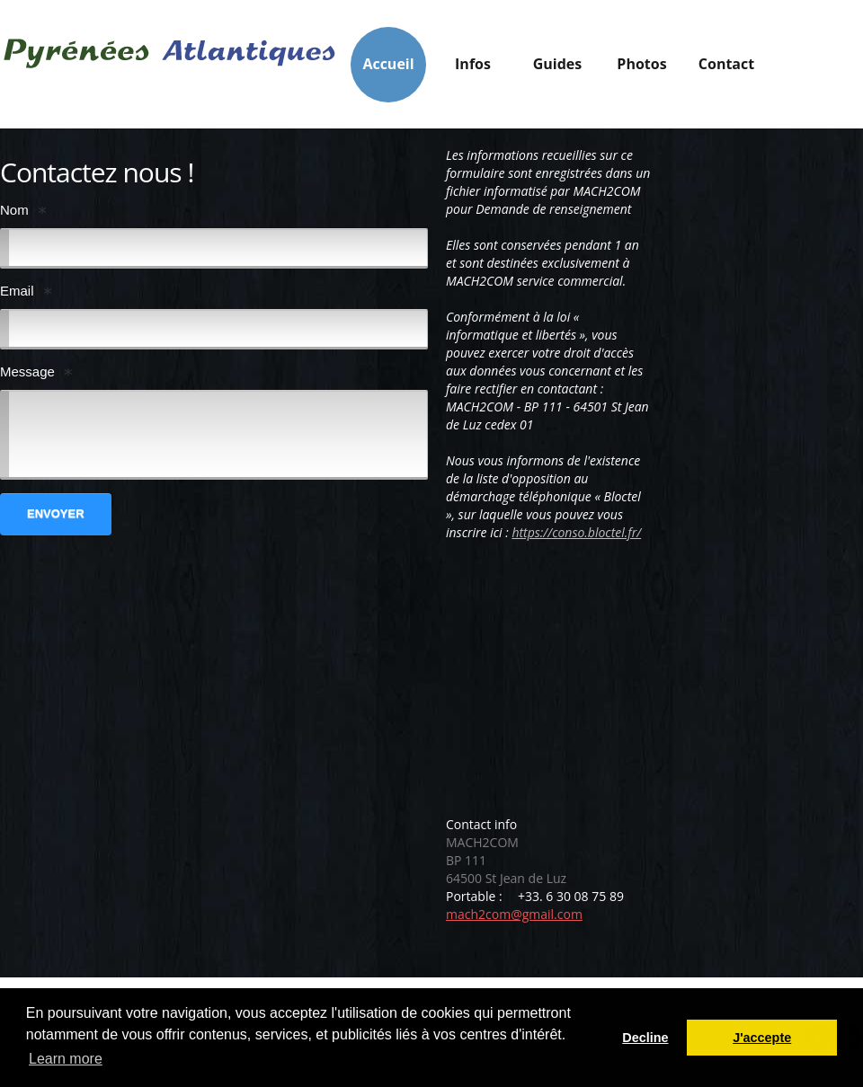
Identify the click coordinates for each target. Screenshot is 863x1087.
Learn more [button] (65, 1058)
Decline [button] (645, 1037)
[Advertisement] (597, 685)
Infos (473, 69)
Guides (558, 69)
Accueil (388, 64)
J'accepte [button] (762, 1037)
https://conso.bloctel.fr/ (576, 532)
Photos (641, 64)
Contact (726, 64)
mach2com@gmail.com (514, 914)
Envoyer (56, 513)
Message (27, 371)
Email (17, 290)
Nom (14, 209)
